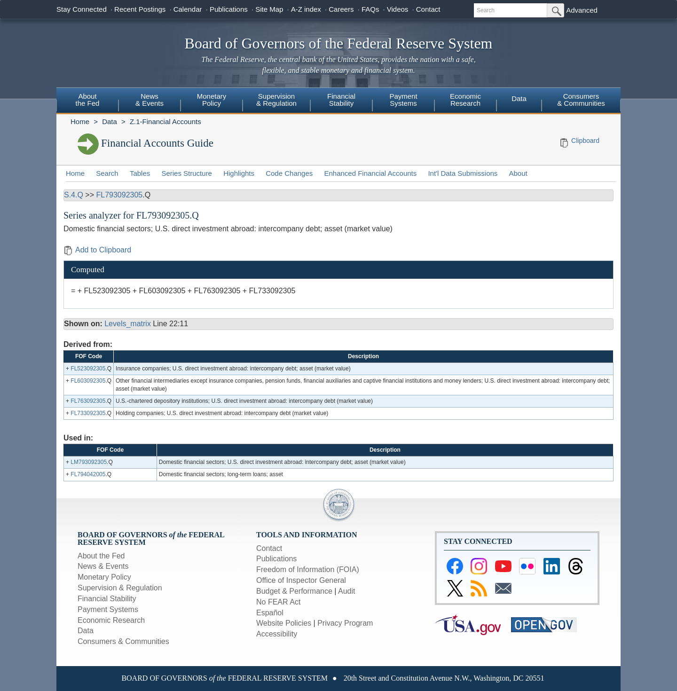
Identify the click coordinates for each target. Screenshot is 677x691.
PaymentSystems (403, 99)
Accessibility (276, 634)
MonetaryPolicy (212, 99)
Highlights (238, 173)
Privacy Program (345, 623)
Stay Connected (81, 9)
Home (80, 122)
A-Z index (306, 9)
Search (107, 173)
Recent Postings (139, 9)
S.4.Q (73, 195)
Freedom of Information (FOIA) (307, 569)
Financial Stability (107, 599)
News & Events (103, 566)
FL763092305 (88, 401)
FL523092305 (88, 368)
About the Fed (101, 556)
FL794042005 (88, 474)
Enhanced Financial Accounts (370, 173)
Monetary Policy (104, 577)
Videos (398, 9)
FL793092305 (119, 195)
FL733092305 (88, 413)
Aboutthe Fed (88, 99)
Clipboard (585, 140)
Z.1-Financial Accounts (165, 122)
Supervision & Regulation (120, 588)
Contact (428, 9)
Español (269, 613)
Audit (346, 591)
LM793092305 (89, 462)
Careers (341, 9)
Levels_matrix (127, 324)
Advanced (582, 10)
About (518, 173)
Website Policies (283, 623)
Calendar (187, 9)
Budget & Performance (294, 591)
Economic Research (111, 620)
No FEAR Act (278, 602)
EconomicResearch (465, 99)
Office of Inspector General (301, 580)
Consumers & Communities (581, 99)
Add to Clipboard (97, 250)
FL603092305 (88, 380)
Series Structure (186, 173)
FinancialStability (341, 99)
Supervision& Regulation (276, 99)
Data (519, 98)
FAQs (370, 9)
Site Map (269, 9)
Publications (229, 9)
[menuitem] (87, 101)
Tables (140, 173)
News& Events (149, 99)
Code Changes (289, 173)
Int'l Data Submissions (462, 173)
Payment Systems (108, 609)
